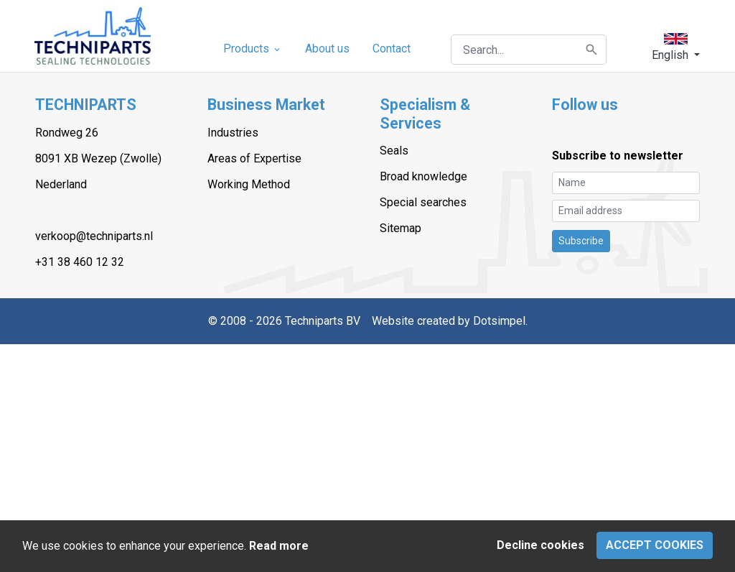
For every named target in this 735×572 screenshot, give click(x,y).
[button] (676, 47)
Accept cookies (654, 545)
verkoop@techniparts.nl (94, 236)
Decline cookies (540, 545)
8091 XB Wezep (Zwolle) (98, 158)
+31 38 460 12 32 (79, 262)
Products (252, 48)
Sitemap (400, 228)
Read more (279, 546)
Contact (392, 48)
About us (327, 48)
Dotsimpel (499, 321)
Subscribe (581, 240)
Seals (394, 150)
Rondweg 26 (66, 132)
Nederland (61, 184)
